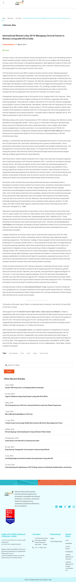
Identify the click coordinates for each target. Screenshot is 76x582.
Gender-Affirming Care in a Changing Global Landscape (24, 387)
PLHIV (28, 353)
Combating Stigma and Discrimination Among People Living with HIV (29, 458)
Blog (14, 25)
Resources (10, 18)
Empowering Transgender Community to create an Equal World (27, 449)
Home (3, 18)
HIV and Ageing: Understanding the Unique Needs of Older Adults (28, 432)
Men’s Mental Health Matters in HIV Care (19, 414)
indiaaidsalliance (8, 44)
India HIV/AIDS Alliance (53, 131)
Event (22, 353)
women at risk (44, 353)
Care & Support (13, 353)
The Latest (18, 18)
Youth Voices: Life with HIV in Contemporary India (22, 440)
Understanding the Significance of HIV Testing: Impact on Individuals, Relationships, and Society (38, 467)
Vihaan (35, 353)
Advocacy (7, 25)
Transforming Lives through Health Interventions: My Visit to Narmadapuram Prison (33, 423)
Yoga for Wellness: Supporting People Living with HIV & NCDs (26, 396)
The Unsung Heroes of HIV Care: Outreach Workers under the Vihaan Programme (33, 405)
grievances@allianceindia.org (10, 555)
